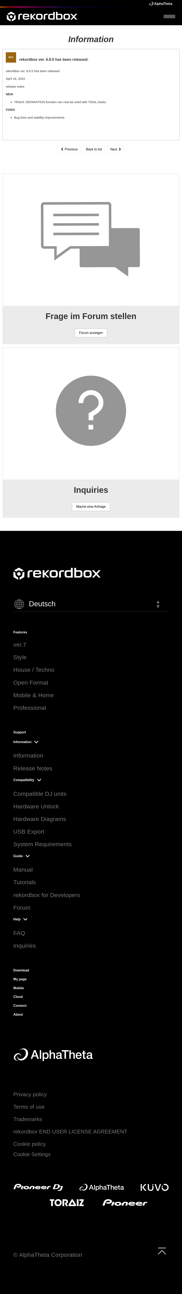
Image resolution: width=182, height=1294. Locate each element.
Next (115, 149)
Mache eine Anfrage (91, 506)
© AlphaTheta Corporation (47, 1254)
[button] (91, 604)
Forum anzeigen (91, 333)
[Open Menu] (169, 16)
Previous (69, 149)
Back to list (94, 149)
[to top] (162, 1251)
